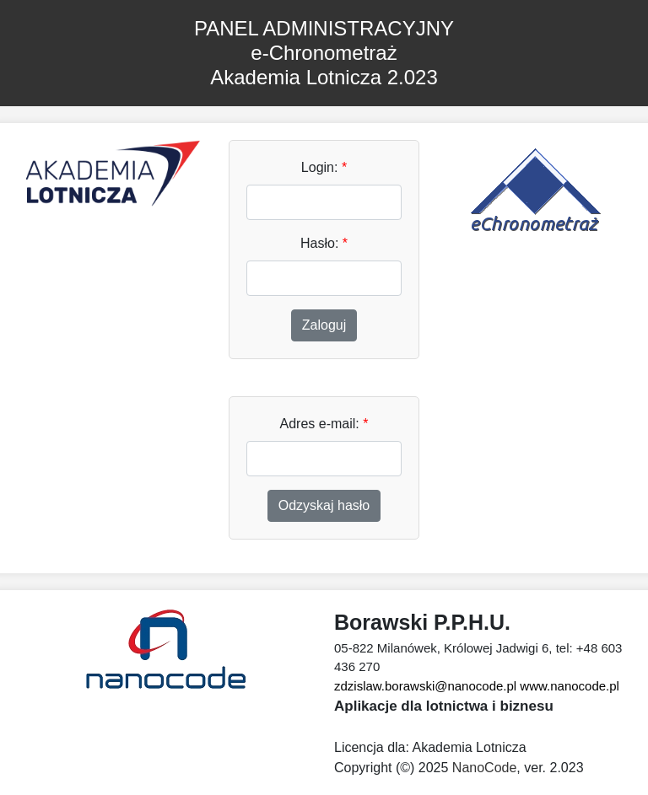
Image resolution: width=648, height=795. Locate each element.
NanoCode (484, 767)
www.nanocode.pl (569, 686)
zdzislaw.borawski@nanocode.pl (425, 686)
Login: (324, 167)
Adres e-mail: (324, 423)
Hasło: (324, 243)
